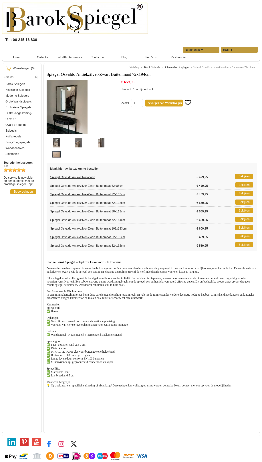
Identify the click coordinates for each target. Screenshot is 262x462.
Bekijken (244, 176)
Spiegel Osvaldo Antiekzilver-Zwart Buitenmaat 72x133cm (87, 202)
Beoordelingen (23, 191)
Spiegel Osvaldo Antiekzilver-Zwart (72, 177)
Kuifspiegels (13, 136)
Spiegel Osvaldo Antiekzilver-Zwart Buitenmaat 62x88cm (86, 185)
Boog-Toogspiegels (17, 142)
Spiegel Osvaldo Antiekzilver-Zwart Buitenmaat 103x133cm (88, 228)
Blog (124, 57)
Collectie (42, 57)
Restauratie (178, 57)
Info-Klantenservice (69, 57)
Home (16, 57)
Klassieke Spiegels (17, 89)
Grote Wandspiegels (18, 101)
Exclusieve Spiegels (18, 107)
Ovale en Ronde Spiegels (16, 127)
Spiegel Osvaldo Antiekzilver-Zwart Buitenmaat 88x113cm (87, 211)
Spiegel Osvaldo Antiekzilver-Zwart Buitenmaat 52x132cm (87, 237)
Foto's (151, 57)
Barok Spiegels (15, 84)
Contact (97, 57)
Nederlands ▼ (194, 49)
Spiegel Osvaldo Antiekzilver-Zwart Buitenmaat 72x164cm (87, 220)
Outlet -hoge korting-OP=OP (18, 116)
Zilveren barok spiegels (177, 67)
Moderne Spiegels (17, 95)
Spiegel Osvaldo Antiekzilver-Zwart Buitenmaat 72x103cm (87, 194)
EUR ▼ (228, 49)
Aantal (125, 102)
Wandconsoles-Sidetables (15, 151)
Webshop (134, 67)
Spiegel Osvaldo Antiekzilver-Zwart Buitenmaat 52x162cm (87, 245)
